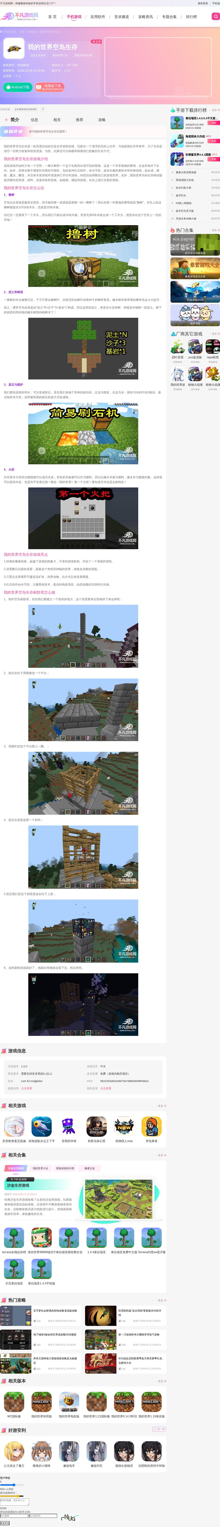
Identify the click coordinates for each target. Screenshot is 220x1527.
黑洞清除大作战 (185, 180)
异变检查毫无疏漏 (14, 1130)
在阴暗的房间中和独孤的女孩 (151, 1455)
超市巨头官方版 (185, 210)
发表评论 (4, 1523)
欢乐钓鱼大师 (183, 187)
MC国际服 (14, 1405)
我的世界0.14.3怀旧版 (124, 1405)
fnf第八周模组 (184, 203)
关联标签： (6, 109)
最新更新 (203, 3)
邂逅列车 (97, 1454)
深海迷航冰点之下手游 (41, 1130)
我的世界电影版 (69, 1405)
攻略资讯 (145, 17)
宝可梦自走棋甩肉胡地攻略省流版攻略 (55, 1310)
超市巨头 (181, 195)
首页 (22, 31)
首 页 (52, 17)
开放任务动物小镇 (186, 218)
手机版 (216, 3)
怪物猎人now (124, 1130)
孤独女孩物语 (124, 1454)
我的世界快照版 (41, 1405)
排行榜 (191, 17)
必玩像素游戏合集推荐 (26, 109)
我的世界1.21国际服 (96, 1405)
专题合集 (169, 17)
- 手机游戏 (31, 31)
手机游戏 (74, 17)
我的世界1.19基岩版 (151, 1405)
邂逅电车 (69, 1454)
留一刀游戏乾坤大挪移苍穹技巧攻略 (139, 1334)
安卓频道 (121, 17)
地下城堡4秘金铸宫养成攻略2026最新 (54, 1334)
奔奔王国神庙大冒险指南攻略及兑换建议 (55, 1360)
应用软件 (98, 17)
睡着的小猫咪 (42, 1454)
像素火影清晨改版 (186, 172)
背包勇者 (152, 1130)
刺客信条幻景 (97, 1130)
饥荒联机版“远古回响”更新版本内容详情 (139, 1313)
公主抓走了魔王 (14, 1454)
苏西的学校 (69, 1130)
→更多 (159, 1105)
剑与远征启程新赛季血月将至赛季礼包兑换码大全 (140, 1360)
